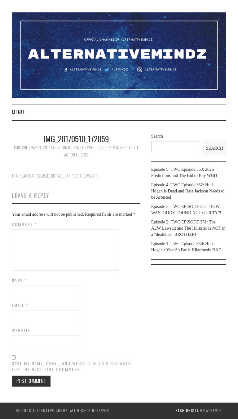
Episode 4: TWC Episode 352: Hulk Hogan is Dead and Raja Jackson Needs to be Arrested (188, 191)
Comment (24, 224)
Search (157, 136)
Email (20, 305)
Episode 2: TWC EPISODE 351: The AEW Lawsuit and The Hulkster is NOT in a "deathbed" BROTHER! (188, 228)
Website (21, 330)
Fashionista (187, 410)
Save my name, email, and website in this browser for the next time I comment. (71, 366)
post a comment (84, 176)
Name (19, 280)
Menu (18, 112)
